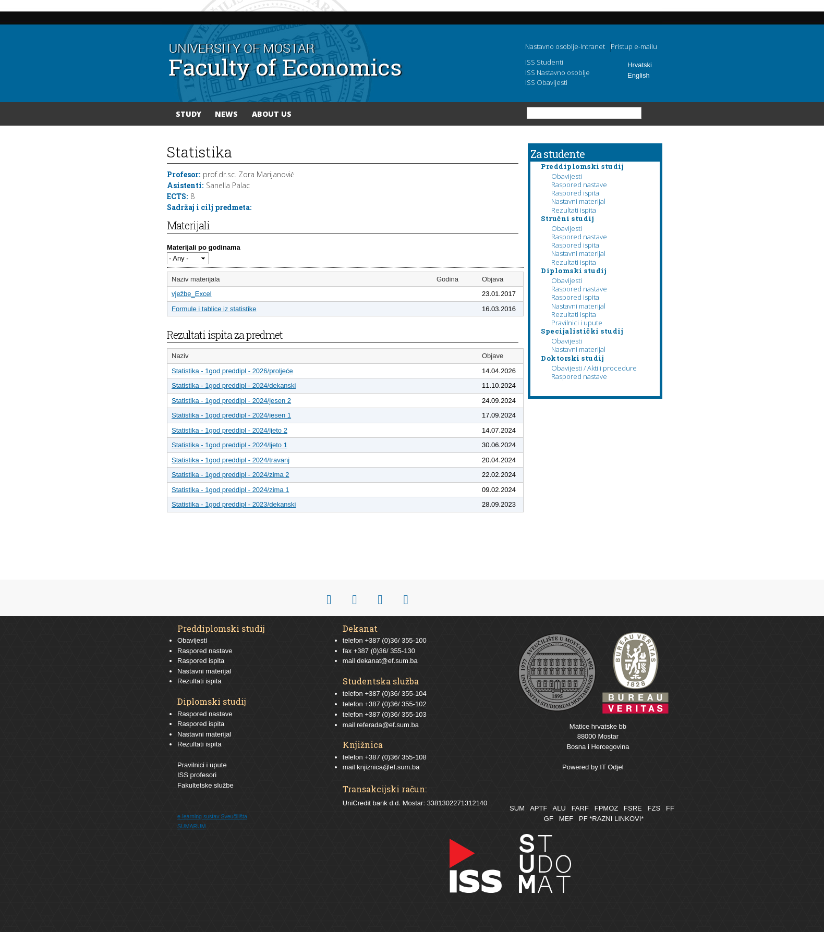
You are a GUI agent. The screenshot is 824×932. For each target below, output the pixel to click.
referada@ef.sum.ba (388, 725)
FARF (580, 808)
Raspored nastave (579, 184)
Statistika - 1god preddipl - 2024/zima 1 (230, 490)
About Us (272, 114)
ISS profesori (196, 775)
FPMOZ (607, 808)
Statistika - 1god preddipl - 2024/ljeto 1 (229, 445)
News (226, 114)
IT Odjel (611, 767)
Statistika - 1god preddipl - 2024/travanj (230, 460)
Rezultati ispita (573, 210)
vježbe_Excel (192, 294)
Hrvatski (639, 65)
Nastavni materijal (578, 201)
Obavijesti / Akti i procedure (594, 368)
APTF (538, 808)
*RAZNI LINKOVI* (616, 819)
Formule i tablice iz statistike (214, 309)
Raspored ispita (575, 193)
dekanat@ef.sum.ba (387, 661)
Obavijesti (566, 176)
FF (670, 808)
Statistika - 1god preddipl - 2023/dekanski (234, 504)
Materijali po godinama (203, 247)
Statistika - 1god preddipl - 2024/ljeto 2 (229, 430)
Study (188, 114)
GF (548, 819)
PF (583, 819)
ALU (558, 808)
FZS (654, 808)
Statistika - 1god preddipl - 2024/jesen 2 (231, 400)
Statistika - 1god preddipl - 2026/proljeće (232, 371)
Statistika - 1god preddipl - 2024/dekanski (234, 385)
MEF (566, 819)
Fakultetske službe (205, 785)
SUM (517, 808)
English (638, 75)
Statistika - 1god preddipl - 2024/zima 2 (230, 475)
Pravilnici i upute (576, 322)
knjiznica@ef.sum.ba (388, 767)
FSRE (633, 808)
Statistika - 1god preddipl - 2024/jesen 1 (231, 415)
